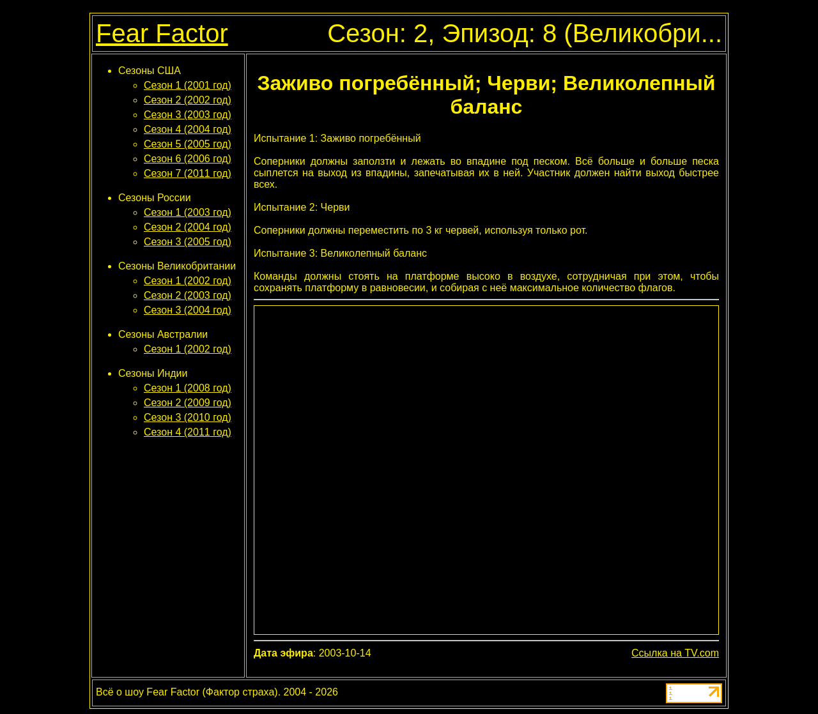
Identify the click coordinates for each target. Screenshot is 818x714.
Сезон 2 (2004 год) (187, 227)
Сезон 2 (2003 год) (187, 295)
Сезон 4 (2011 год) (187, 432)
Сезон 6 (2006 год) (187, 158)
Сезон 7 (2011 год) (187, 173)
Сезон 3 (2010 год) (187, 417)
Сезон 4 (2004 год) (187, 129)
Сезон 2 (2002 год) (187, 100)
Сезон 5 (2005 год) (187, 144)
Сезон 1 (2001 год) (187, 85)
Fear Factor (162, 33)
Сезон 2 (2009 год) (187, 402)
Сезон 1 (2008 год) (187, 388)
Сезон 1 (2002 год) (187, 280)
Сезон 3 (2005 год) (187, 241)
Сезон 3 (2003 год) (187, 114)
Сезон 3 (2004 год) (187, 310)
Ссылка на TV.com (675, 653)
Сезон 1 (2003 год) (187, 212)
